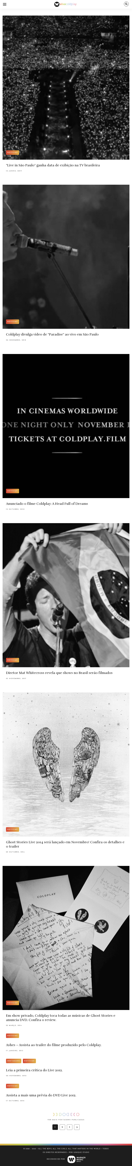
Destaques (13, 1061)
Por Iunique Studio (79, 1152)
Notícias (12, 152)
